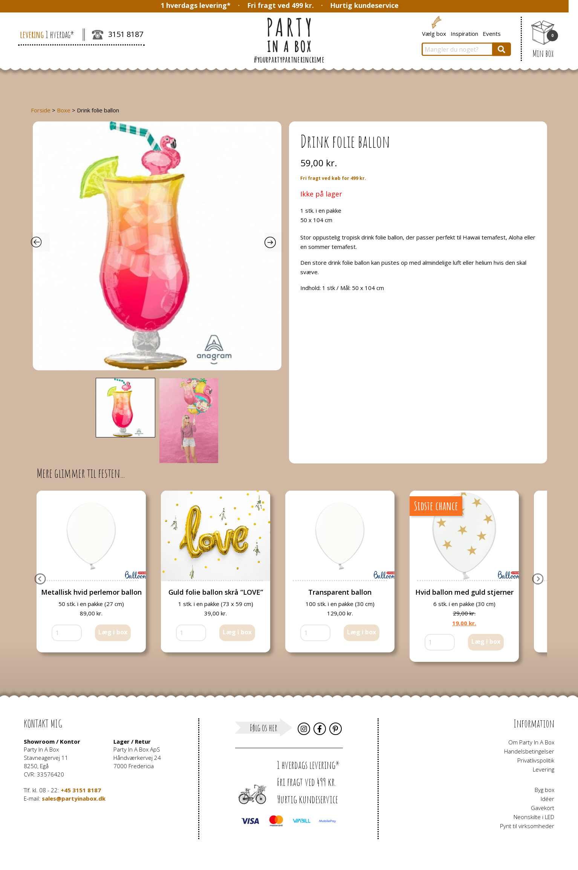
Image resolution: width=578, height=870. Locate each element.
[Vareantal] (67, 632)
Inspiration (464, 33)
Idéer (547, 798)
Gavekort (542, 808)
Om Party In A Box (531, 742)
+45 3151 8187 (81, 790)
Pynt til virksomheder (527, 826)
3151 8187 (117, 35)
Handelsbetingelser (529, 751)
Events (492, 33)
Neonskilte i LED (534, 817)
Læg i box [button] (112, 632)
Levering (543, 769)
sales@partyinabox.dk (74, 798)
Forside (40, 110)
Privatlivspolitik (535, 760)
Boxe (63, 110)
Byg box (544, 789)
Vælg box (434, 33)
